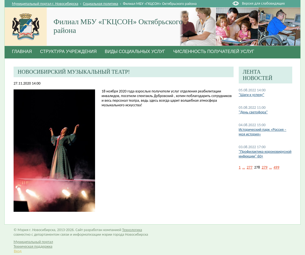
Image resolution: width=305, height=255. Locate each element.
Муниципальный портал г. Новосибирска (45, 3)
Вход (17, 251)
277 (249, 167)
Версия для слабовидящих (263, 3)
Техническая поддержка (33, 246)
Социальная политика (100, 3)
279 (265, 167)
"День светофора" (253, 112)
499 (276, 167)
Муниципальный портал (33, 242)
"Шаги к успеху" (251, 94)
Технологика (132, 230)
